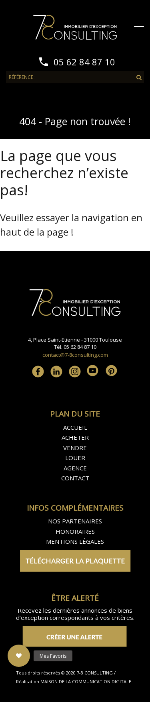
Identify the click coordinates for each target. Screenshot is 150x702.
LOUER (75, 458)
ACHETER (75, 437)
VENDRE (75, 448)
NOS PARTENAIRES (75, 521)
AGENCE (75, 468)
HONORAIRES (75, 531)
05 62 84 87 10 (84, 62)
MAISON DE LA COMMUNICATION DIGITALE (85, 681)
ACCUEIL (75, 427)
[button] (19, 656)
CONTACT (75, 478)
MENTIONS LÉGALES (75, 541)
